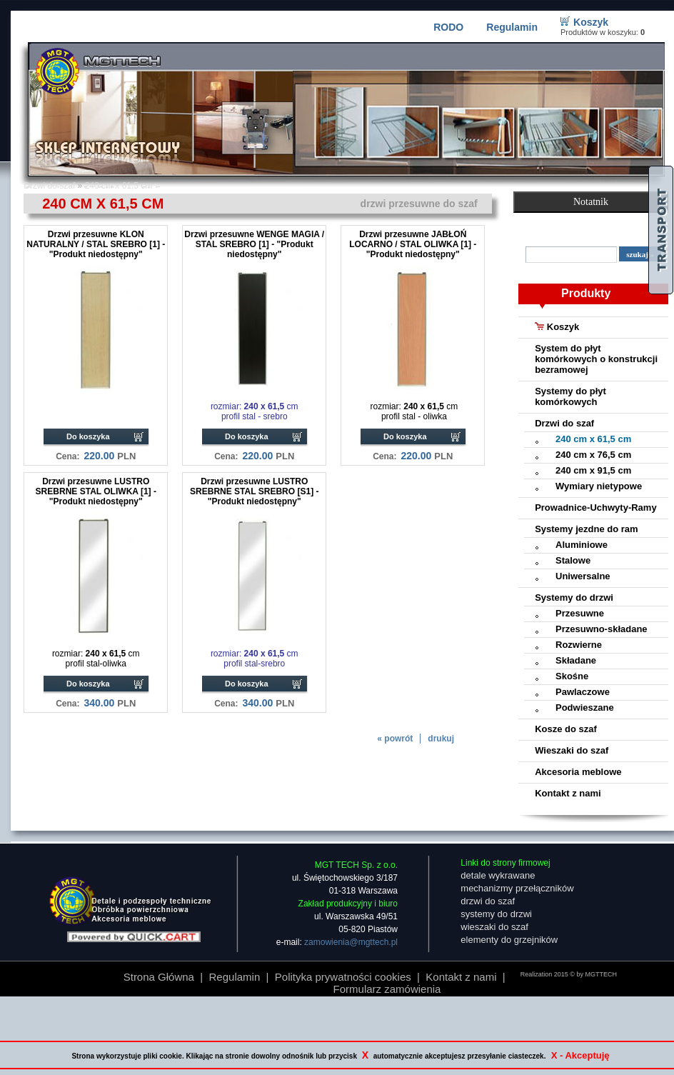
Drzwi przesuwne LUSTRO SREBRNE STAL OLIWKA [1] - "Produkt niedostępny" (96, 491)
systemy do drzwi (496, 914)
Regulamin (512, 27)
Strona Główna (159, 977)
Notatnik (590, 201)
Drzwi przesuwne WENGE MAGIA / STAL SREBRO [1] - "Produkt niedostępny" (254, 244)
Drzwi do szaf (564, 423)
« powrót (395, 739)
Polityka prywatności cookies (343, 977)
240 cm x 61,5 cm (119, 186)
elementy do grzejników (509, 939)
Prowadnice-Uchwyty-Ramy (596, 507)
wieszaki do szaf (494, 926)
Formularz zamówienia (387, 989)
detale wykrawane (498, 875)
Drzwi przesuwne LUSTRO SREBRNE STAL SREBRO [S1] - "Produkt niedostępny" (254, 491)
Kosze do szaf (566, 729)
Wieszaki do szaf (571, 750)
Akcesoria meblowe (578, 771)
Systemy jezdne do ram (586, 529)
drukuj (441, 739)
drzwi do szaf (488, 901)
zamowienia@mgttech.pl (351, 942)
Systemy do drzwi (574, 597)
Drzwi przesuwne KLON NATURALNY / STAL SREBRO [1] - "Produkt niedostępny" (95, 244)
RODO (448, 27)
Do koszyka (88, 436)
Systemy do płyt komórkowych (570, 396)
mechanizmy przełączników (517, 888)
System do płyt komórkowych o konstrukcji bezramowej (596, 359)
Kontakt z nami (567, 793)
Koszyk (590, 22)
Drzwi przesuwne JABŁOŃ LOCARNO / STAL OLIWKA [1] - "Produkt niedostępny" (412, 244)
